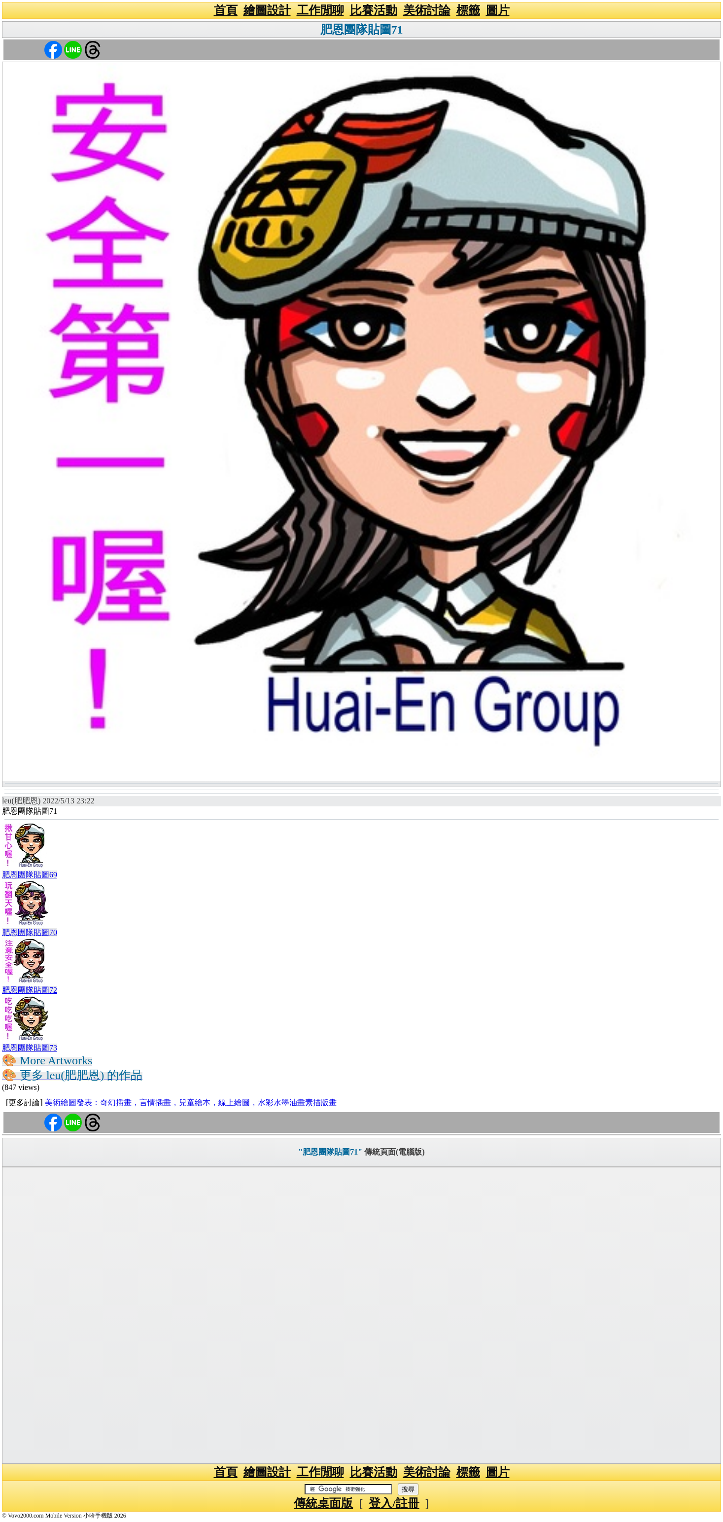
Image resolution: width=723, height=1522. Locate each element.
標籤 (468, 10)
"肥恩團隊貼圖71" (330, 1152)
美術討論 (426, 10)
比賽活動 (373, 10)
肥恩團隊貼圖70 (29, 932)
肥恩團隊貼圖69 (29, 874)
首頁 (226, 10)
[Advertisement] (361, 1315)
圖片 (498, 10)
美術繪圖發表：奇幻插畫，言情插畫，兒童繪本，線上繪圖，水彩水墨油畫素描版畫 (191, 1102)
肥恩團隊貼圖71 (361, 29)
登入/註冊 (394, 1503)
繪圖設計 (267, 10)
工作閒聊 (320, 10)
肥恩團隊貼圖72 (29, 990)
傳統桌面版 (323, 1503)
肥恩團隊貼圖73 (29, 1048)
